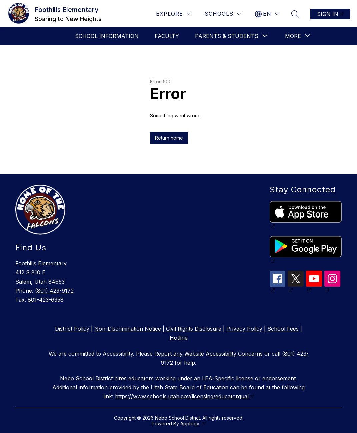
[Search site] (295, 14)
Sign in (327, 14)
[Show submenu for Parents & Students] (226, 36)
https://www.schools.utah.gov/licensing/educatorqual (182, 396)
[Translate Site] (267, 14)
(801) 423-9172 (54, 290)
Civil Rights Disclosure (193, 328)
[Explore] (173, 14)
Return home (169, 138)
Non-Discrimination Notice (127, 328)
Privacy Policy (244, 328)
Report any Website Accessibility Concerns (208, 353)
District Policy (72, 328)
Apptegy (190, 423)
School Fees (283, 328)
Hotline (179, 337)
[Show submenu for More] (293, 36)
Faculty (167, 36)
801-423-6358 (46, 299)
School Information (107, 36)
